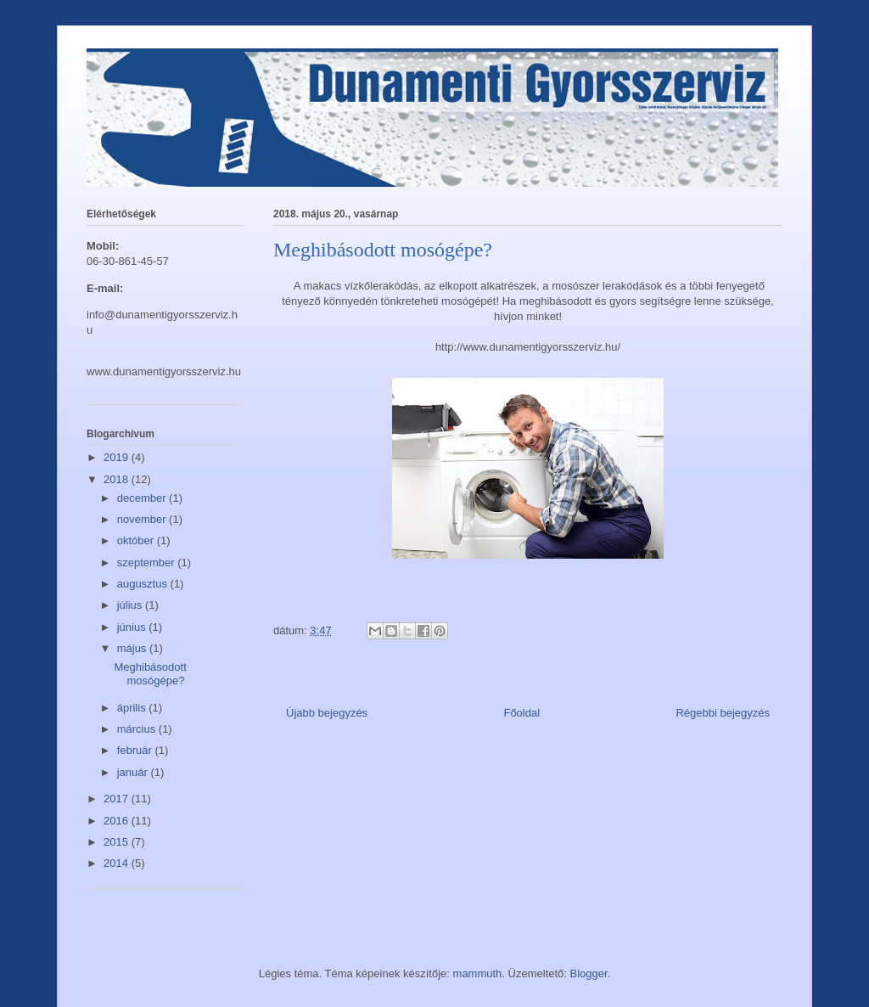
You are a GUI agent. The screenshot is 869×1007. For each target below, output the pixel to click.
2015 (118, 841)
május (133, 648)
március (138, 729)
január (134, 772)
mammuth (477, 973)
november (143, 519)
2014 (118, 863)
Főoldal (521, 712)
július (131, 605)
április (133, 707)
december (143, 498)
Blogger (589, 973)
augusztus (144, 583)
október (137, 540)
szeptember (147, 562)
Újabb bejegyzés (326, 712)
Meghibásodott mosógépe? (150, 674)
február (136, 750)
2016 (118, 820)
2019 (118, 457)
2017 (118, 798)
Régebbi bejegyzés (723, 712)
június (133, 627)
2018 (118, 479)
